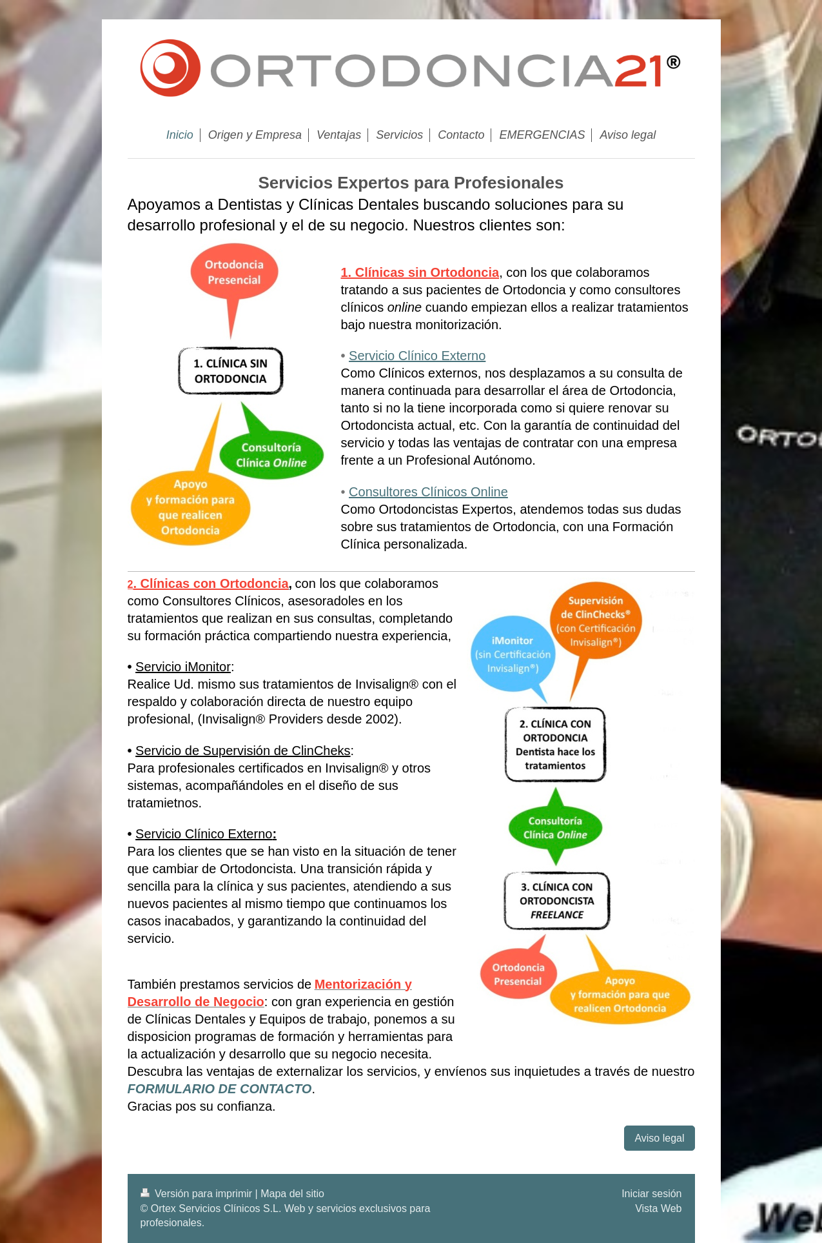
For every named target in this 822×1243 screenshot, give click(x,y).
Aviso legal (659, 1138)
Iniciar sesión (651, 1193)
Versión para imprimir (198, 1193)
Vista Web (658, 1208)
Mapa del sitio (292, 1193)
